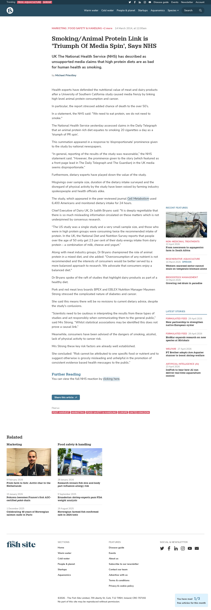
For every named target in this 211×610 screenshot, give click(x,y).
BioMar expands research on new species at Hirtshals (186, 339)
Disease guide (161, 2)
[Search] (193, 10)
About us (113, 558)
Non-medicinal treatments (182, 241)
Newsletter (187, 2)
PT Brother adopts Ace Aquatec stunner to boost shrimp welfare (185, 354)
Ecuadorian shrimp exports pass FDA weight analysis (80, 499)
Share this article (65, 397)
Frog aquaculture (29, 2)
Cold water (107, 10)
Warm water (91, 10)
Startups (143, 10)
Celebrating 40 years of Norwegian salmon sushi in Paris (28, 513)
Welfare (171, 348)
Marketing (59, 28)
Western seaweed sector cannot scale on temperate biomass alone (186, 267)
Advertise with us (118, 575)
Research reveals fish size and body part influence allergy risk (79, 485)
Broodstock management (182, 277)
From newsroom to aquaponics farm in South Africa (184, 249)
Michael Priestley (65, 75)
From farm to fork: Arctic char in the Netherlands (28, 485)
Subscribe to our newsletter (124, 564)
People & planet (126, 10)
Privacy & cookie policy (121, 585)
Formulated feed (176, 318)
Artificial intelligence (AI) (182, 364)
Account (200, 2)
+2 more (107, 28)
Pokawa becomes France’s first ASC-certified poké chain (29, 499)
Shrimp (47, 2)
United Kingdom (139, 412)
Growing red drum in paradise (184, 283)
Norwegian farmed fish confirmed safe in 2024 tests (78, 513)
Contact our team (118, 569)
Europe (122, 412)
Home (61, 547)
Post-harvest (60, 412)
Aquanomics (158, 10)
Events (174, 2)
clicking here (111, 379)
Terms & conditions (119, 580)
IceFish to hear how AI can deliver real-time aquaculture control (183, 373)
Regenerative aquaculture (183, 259)
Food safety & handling (85, 28)
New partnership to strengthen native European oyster (184, 324)
